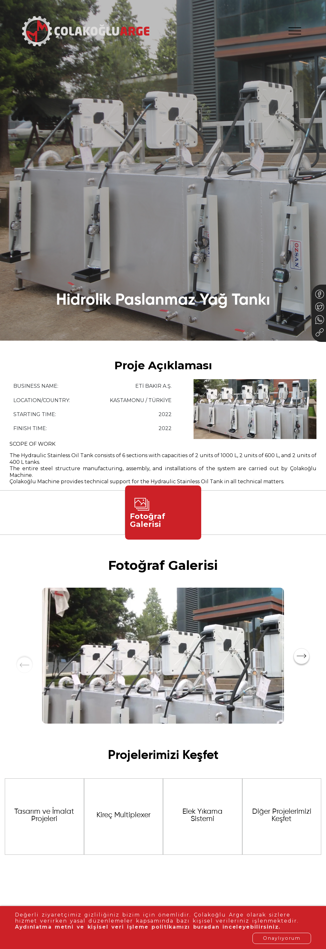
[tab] (163, 512)
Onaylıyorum (282, 938)
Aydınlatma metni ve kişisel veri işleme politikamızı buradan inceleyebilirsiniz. (144, 927)
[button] (301, 656)
